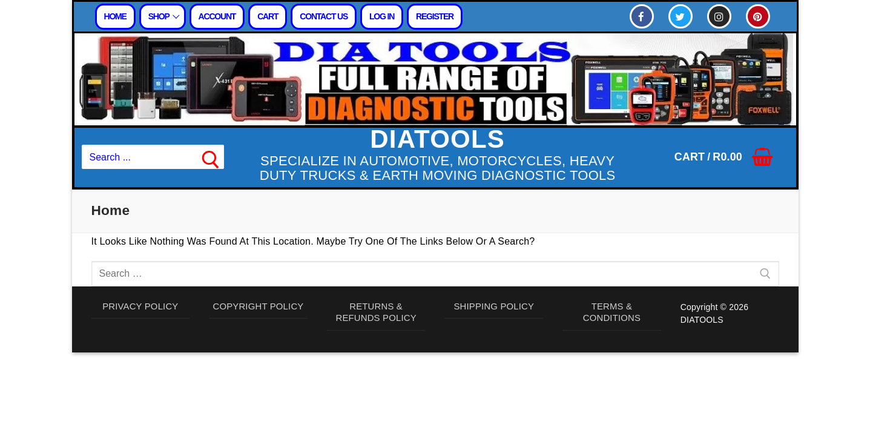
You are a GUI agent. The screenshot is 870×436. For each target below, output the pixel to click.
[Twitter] (680, 16)
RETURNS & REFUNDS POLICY (376, 313)
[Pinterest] (758, 16)
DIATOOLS (437, 139)
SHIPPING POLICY (494, 307)
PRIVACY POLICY (140, 307)
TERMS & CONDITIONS (611, 313)
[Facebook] (642, 16)
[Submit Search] (211, 157)
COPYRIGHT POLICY (258, 307)
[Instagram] (719, 16)
